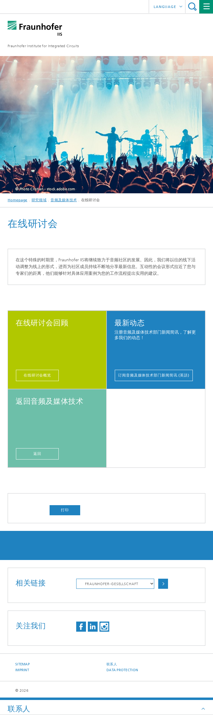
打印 (65, 510)
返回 (37, 454)
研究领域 (39, 200)
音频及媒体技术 (63, 200)
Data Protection (122, 670)
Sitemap (22, 664)
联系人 (111, 664)
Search (192, 6)
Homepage (17, 200)
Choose (163, 584)
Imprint (22, 670)
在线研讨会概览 (37, 375)
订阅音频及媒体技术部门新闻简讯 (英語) (153, 375)
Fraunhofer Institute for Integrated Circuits (43, 46)
